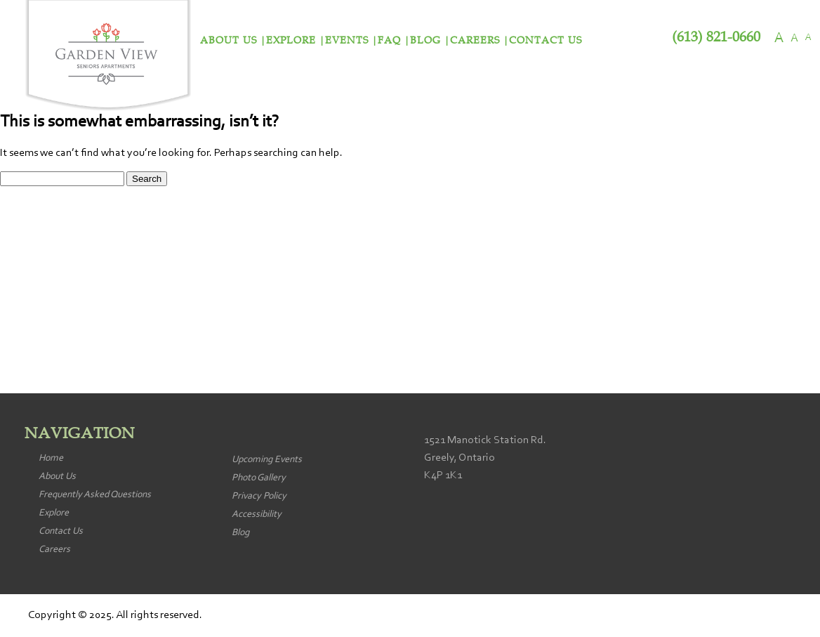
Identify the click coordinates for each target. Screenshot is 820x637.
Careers (475, 40)
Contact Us (545, 40)
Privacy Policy (259, 496)
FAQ (389, 40)
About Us (228, 40)
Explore (291, 40)
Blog (425, 40)
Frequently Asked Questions (95, 495)
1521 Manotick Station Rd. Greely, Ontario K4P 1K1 (485, 458)
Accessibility (257, 515)
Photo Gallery (259, 478)
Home (51, 459)
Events (347, 40)
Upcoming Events (267, 460)
